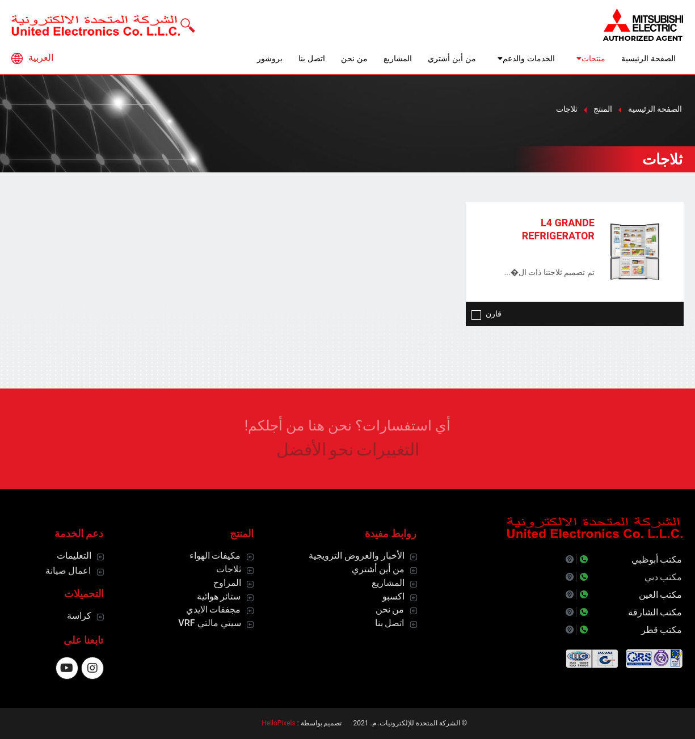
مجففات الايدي (213, 609)
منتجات (588, 58)
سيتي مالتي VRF (209, 623)
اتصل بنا (311, 58)
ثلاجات (228, 569)
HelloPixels (278, 723)
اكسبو (393, 596)
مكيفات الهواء (215, 555)
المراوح (227, 582)
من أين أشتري (452, 58)
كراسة (79, 615)
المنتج (602, 108)
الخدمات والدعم (523, 58)
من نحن (354, 58)
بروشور (270, 58)
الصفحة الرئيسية (648, 58)
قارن (486, 313)
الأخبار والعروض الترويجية (357, 555)
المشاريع (398, 58)
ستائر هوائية (219, 596)
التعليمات (74, 555)
